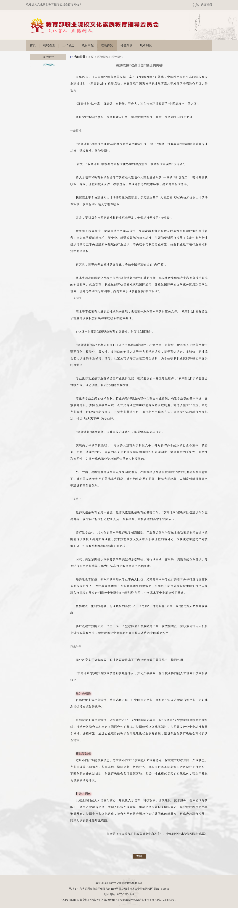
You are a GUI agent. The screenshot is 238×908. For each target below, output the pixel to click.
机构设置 (49, 45)
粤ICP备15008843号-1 (164, 900)
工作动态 (68, 45)
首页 (33, 45)
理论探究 (107, 45)
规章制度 (146, 45)
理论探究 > (104, 56)
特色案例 (126, 45)
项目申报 (88, 45)
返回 (139, 856)
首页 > (92, 56)
